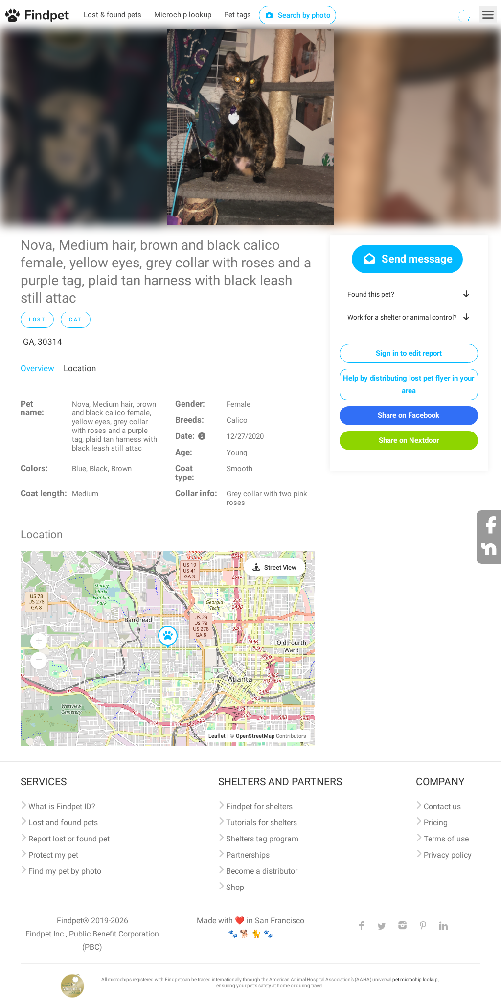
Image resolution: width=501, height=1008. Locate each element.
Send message (407, 259)
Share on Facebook (408, 415)
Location (80, 368)
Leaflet (217, 736)
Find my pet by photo (64, 871)
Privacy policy (448, 855)
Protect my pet (53, 855)
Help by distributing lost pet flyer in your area (408, 384)
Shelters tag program (262, 838)
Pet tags (237, 14)
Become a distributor (261, 871)
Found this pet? (410, 294)
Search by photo (297, 15)
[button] (161, 626)
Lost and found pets (63, 822)
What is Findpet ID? (61, 806)
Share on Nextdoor (409, 440)
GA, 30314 (42, 342)
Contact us (442, 806)
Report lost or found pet (69, 838)
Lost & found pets (112, 14)
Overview (37, 368)
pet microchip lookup (415, 979)
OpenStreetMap (255, 736)
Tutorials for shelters (261, 822)
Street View (280, 567)
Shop (235, 887)
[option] (250, 127)
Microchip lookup (182, 14)
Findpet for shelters (259, 806)
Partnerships (248, 855)
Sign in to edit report (409, 353)
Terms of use (446, 838)
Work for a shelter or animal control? (410, 317)
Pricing (436, 822)
